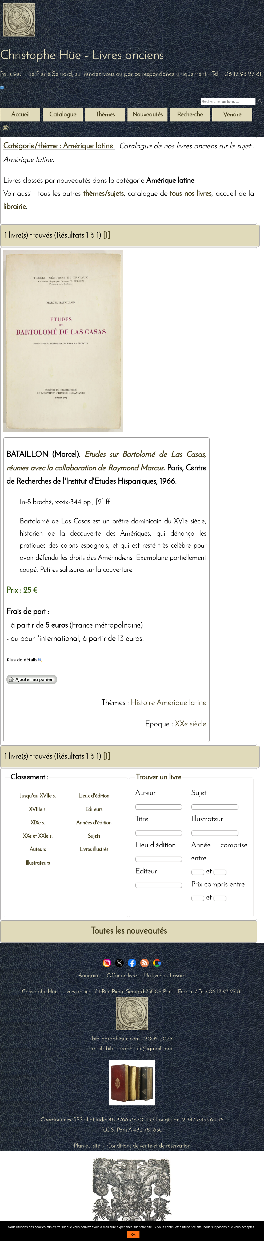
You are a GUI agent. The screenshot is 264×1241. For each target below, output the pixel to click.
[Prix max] (219, 898)
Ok (133, 1234)
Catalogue (62, 115)
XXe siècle (190, 724)
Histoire (143, 703)
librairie (14, 207)
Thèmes (113, 703)
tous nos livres (190, 194)
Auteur (145, 793)
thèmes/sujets (103, 194)
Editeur (146, 871)
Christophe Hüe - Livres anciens (82, 56)
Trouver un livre (158, 777)
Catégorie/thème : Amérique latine (59, 146)
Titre (141, 819)
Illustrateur (207, 819)
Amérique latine (181, 703)
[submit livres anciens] (260, 101)
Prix (196, 884)
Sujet (198, 793)
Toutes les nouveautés (129, 931)
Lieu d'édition (155, 845)
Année (201, 845)
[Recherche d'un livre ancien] (228, 101)
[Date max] (219, 872)
